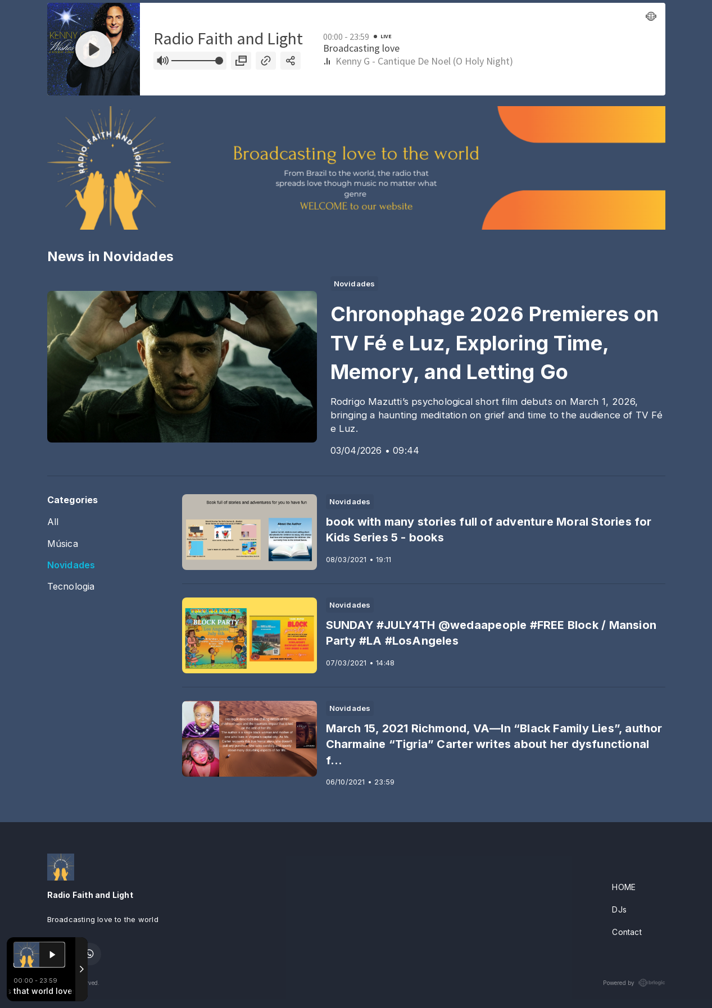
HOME (624, 887)
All (53, 522)
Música (62, 544)
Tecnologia (71, 586)
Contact (626, 932)
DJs (619, 909)
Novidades (71, 565)
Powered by (634, 983)
